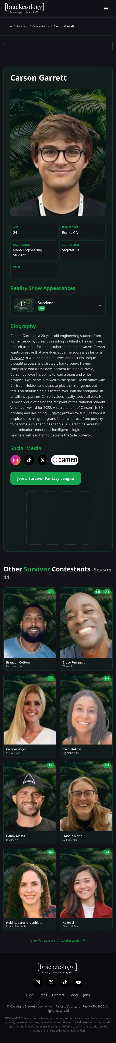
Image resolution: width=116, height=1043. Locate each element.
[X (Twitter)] (51, 982)
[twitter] (43, 460)
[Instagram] (38, 982)
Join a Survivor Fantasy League (45, 478)
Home (7, 26)
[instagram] (15, 460)
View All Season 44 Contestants (58, 940)
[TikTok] (65, 982)
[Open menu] (106, 8)
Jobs (86, 995)
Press (42, 995)
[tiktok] (29, 460)
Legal (74, 995)
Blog (29, 995)
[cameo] (64, 460)
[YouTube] (78, 982)
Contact (58, 995)
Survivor (22, 26)
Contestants (40, 26)
